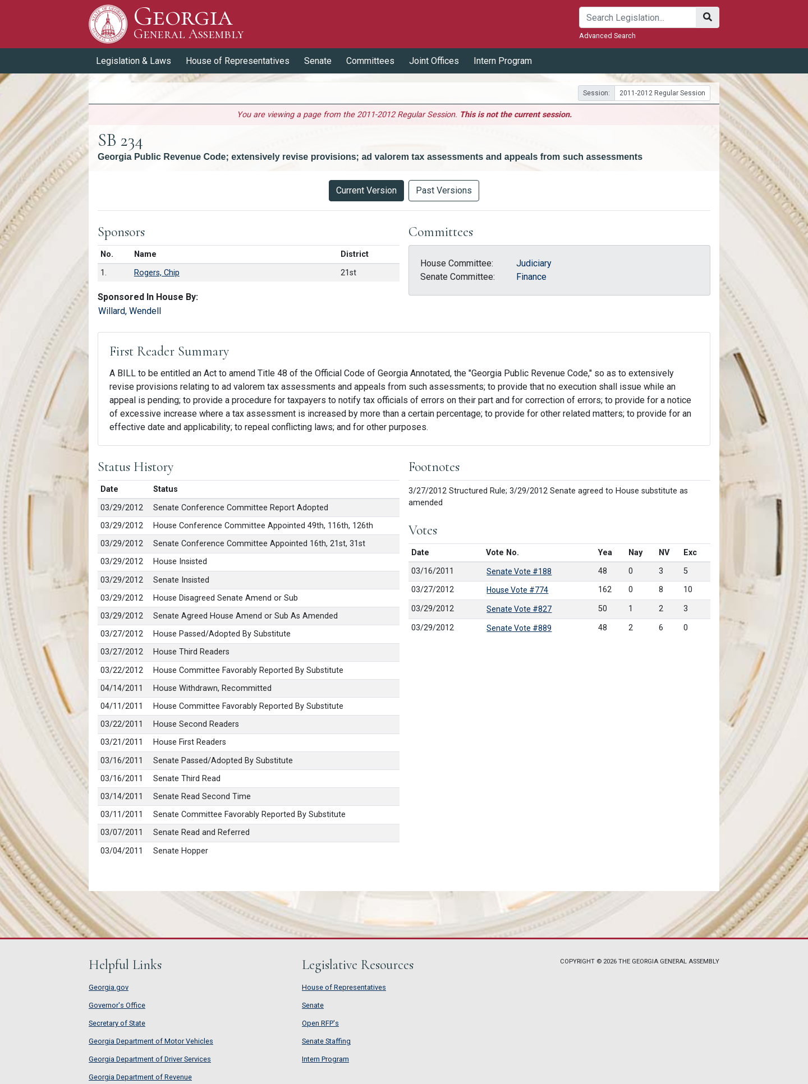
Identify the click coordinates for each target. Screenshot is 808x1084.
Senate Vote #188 (519, 571)
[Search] (637, 17)
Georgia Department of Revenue (140, 1077)
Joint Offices (434, 61)
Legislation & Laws (133, 61)
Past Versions (444, 190)
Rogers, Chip (157, 273)
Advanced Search (607, 35)
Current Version (366, 190)
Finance (531, 276)
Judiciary (534, 263)
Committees (370, 61)
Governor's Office (117, 1005)
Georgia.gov (108, 987)
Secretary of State (117, 1023)
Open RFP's (320, 1023)
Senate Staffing (326, 1041)
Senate (318, 61)
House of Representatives (238, 61)
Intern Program (503, 61)
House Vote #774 (517, 589)
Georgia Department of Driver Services (150, 1059)
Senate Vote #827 (519, 609)
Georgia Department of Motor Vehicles (151, 1041)
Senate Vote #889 (519, 628)
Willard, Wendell (129, 311)
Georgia (189, 23)
